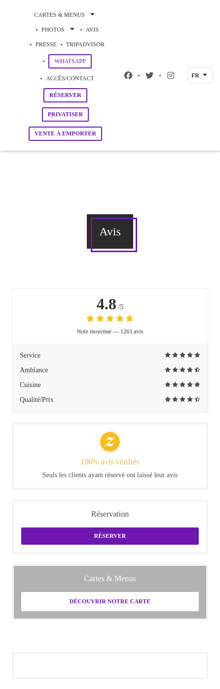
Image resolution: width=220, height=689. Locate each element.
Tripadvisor (85, 43)
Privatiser (65, 114)
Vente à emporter (65, 133)
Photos (58, 29)
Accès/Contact (70, 78)
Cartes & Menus (65, 15)
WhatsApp (72, 61)
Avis (92, 29)
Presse (46, 44)
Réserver (65, 95)
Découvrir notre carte (110, 601)
